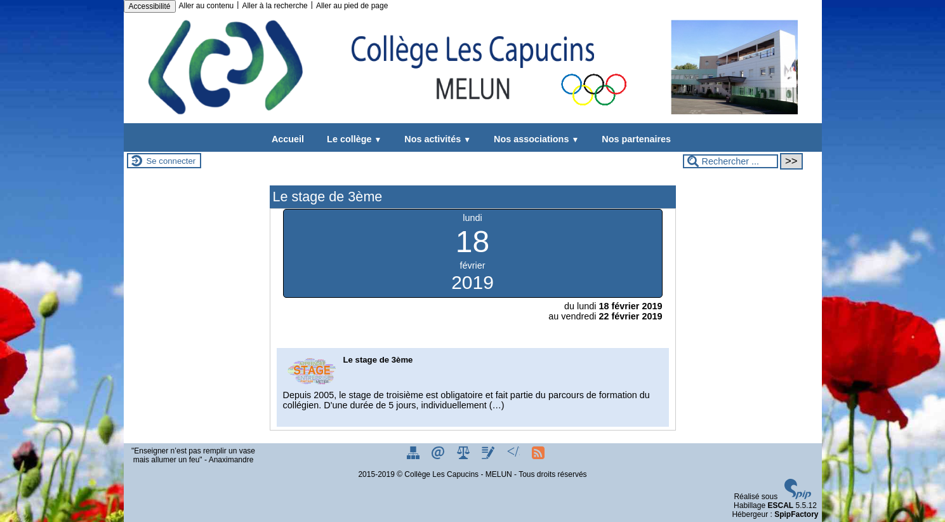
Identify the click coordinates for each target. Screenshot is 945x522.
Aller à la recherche (274, 5)
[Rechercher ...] (730, 161)
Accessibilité (150, 6)
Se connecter (171, 161)
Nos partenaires (634, 139)
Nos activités (435, 139)
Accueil (288, 139)
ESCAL (780, 505)
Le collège (351, 139)
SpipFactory (796, 514)
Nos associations (534, 139)
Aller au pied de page (352, 5)
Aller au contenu (206, 5)
